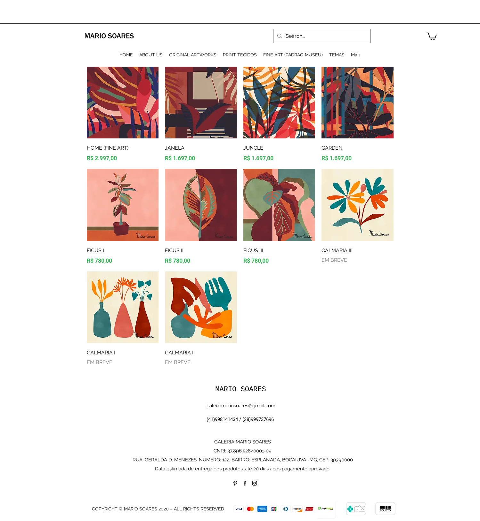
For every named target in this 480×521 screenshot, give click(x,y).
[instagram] (254, 483)
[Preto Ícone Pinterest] (235, 483)
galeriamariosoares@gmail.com (241, 406)
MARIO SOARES (240, 389)
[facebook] (245, 483)
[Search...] (321, 36)
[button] (432, 36)
